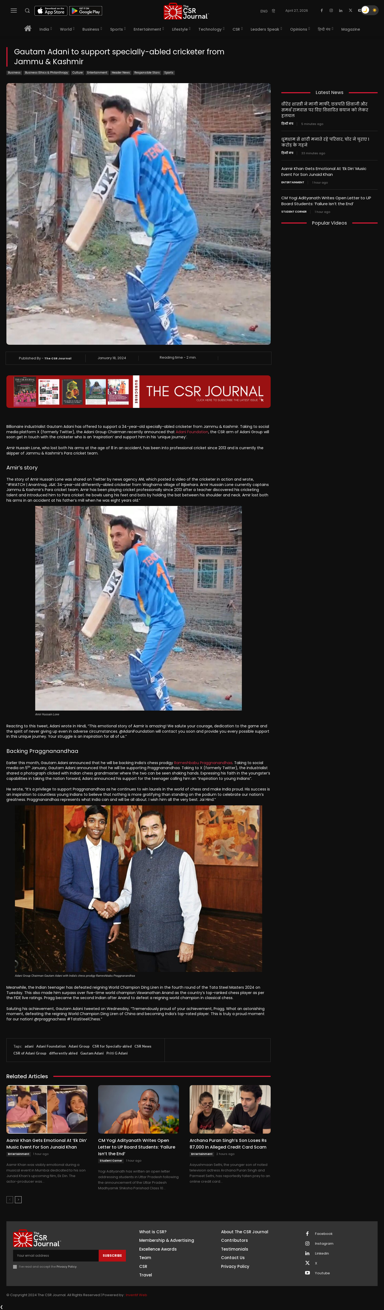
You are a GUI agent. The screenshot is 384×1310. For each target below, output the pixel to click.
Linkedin (322, 1253)
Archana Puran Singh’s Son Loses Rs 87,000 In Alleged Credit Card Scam (228, 1143)
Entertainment (97, 73)
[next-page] (18, 1199)
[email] (56, 1256)
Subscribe (112, 1255)
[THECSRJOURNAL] (186, 11)
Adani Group (79, 1046)
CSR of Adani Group (29, 1053)
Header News (120, 73)
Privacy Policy (67, 1266)
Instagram (324, 1243)
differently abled (63, 1053)
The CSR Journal (57, 358)
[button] (27, 10)
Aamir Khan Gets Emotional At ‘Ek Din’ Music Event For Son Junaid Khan (46, 1143)
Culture (77, 73)
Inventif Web (136, 1295)
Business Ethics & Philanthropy (46, 73)
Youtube (322, 1273)
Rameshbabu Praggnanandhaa (203, 762)
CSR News (142, 1046)
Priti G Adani (117, 1053)
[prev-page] (9, 1199)
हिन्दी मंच (287, 123)
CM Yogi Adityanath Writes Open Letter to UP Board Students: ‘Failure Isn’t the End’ (136, 1147)
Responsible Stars (147, 73)
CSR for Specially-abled (112, 1046)
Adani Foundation (192, 432)
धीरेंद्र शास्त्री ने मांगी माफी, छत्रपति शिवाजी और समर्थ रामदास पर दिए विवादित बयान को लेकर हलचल (324, 109)
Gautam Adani (92, 1053)
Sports (169, 73)
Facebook (324, 1233)
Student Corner (111, 1161)
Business (14, 73)
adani (29, 1046)
